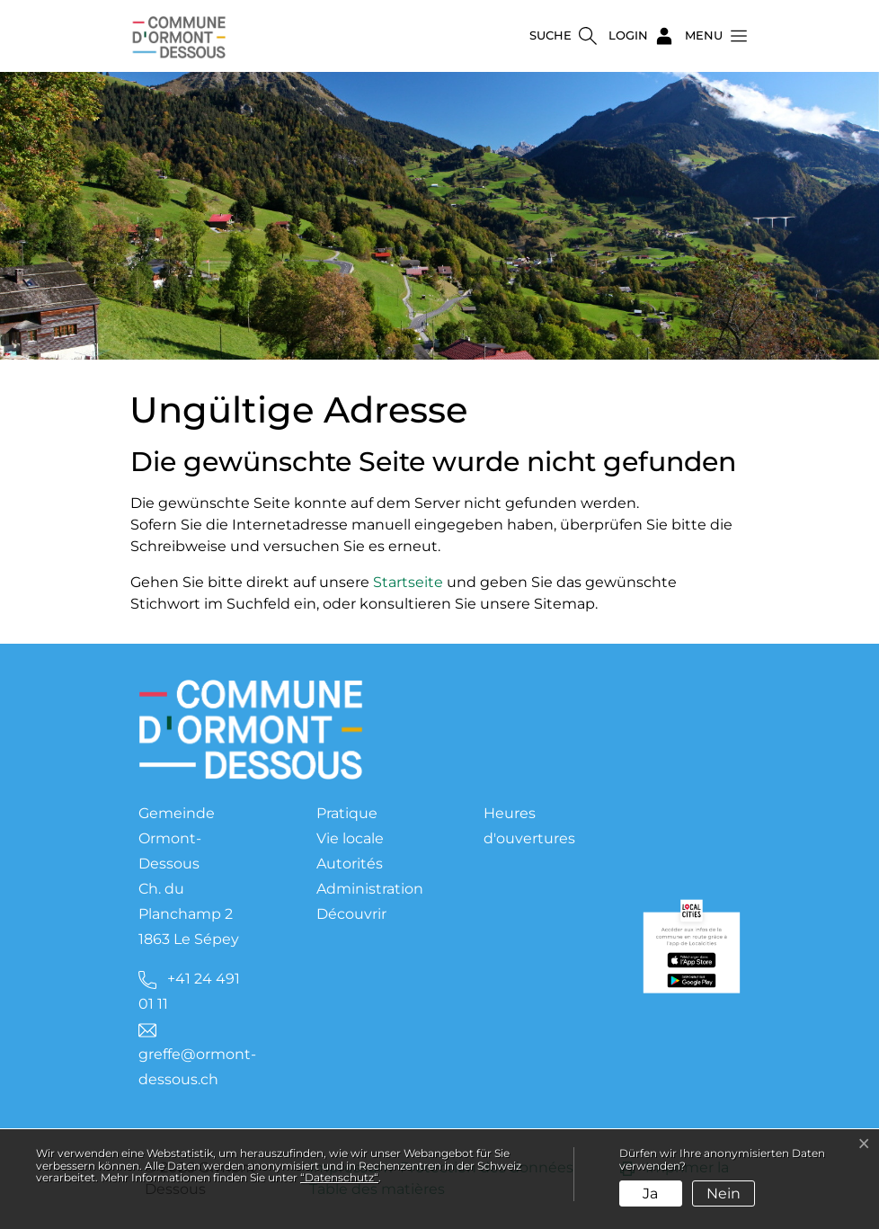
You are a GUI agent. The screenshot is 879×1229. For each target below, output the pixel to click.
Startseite (408, 582)
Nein (723, 1193)
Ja (650, 1193)
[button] (711, 36)
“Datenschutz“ (339, 1177)
